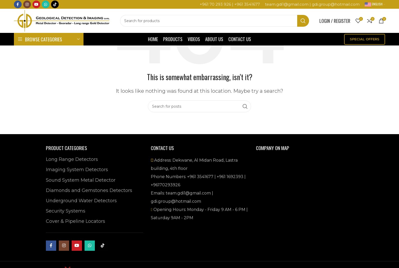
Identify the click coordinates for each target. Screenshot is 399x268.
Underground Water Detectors (81, 201)
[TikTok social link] (55, 4)
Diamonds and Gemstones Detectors (89, 190)
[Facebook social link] (18, 4)
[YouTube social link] (36, 4)
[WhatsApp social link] (45, 4)
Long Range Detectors (72, 159)
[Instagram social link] (27, 4)
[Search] (218, 22)
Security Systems (65, 211)
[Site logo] (65, 21)
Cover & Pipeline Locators (75, 221)
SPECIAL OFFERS (364, 41)
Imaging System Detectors (77, 169)
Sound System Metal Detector (80, 180)
